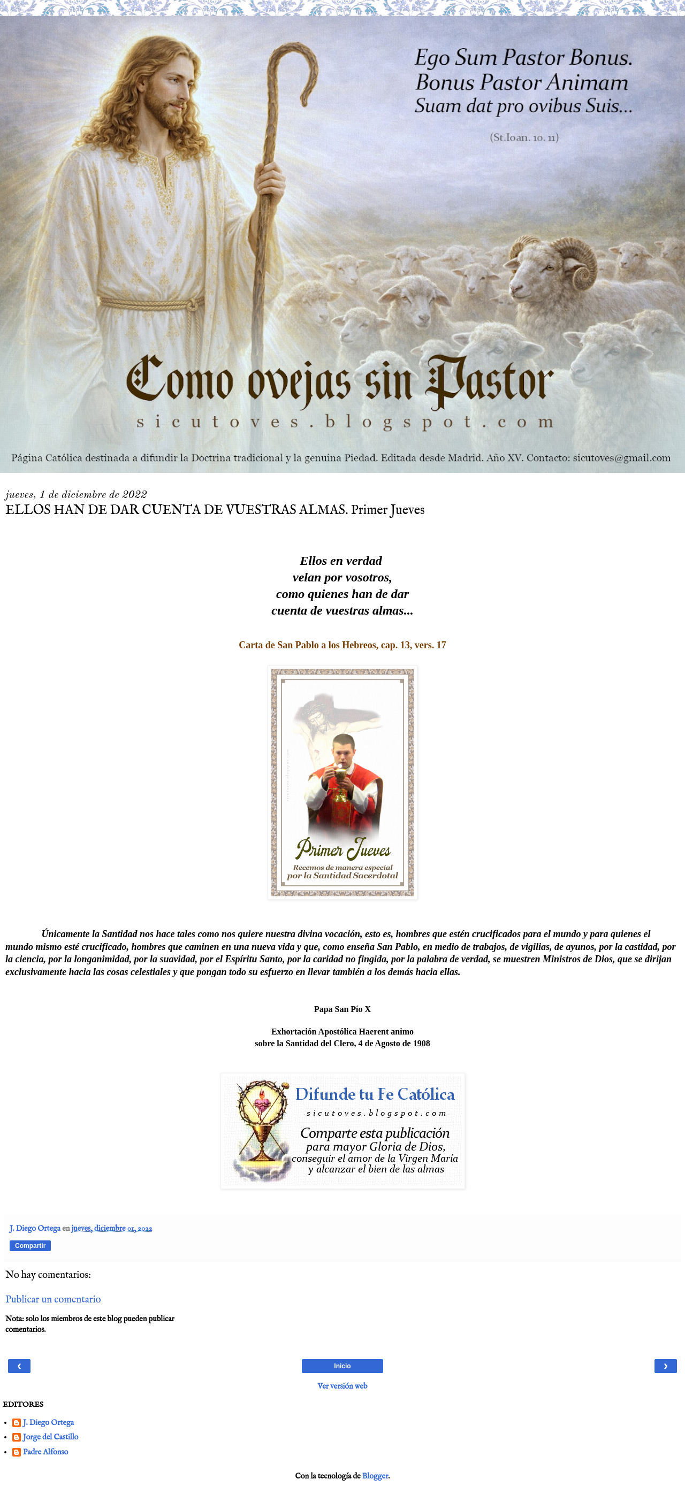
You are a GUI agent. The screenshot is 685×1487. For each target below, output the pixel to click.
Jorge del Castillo (50, 1437)
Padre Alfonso (45, 1452)
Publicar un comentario (53, 1299)
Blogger (375, 1476)
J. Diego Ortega (48, 1423)
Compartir (30, 1246)
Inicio (342, 1366)
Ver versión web (343, 1386)
